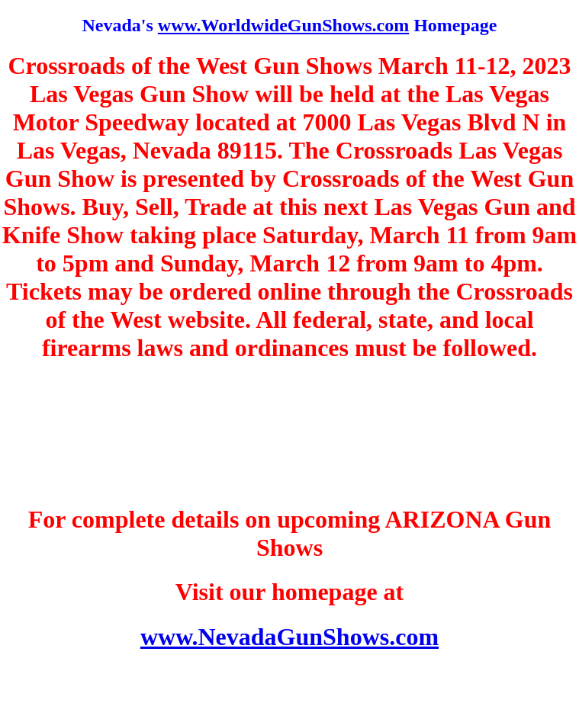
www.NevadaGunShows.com (289, 636)
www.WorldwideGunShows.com (283, 25)
